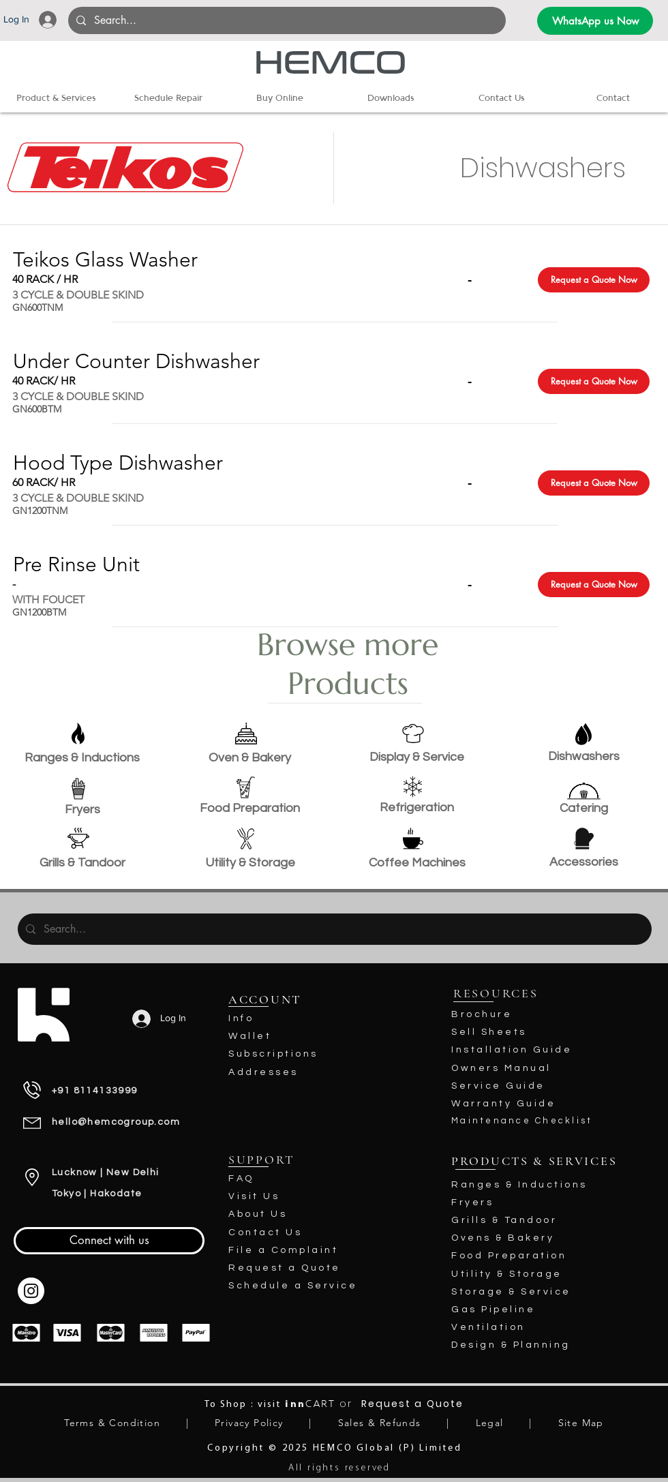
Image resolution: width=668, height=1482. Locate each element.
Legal (490, 1423)
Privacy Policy (249, 1423)
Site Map (581, 1423)
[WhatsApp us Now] (595, 21)
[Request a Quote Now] (594, 279)
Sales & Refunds (379, 1423)
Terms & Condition (112, 1423)
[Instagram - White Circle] (31, 1290)
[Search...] (285, 20)
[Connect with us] (109, 1240)
